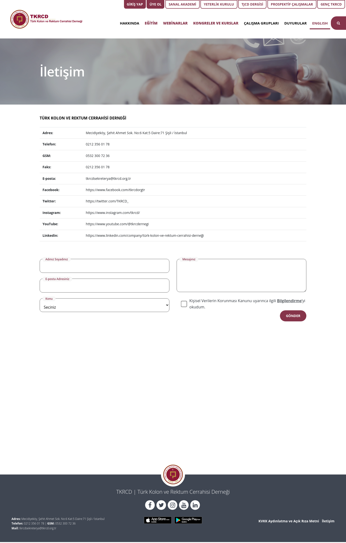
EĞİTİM (151, 23)
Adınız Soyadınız (56, 259)
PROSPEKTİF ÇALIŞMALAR (292, 4)
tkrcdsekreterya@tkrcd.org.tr (108, 178)
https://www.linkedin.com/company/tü (116, 235)
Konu (49, 299)
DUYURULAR (295, 23)
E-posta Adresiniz (57, 279)
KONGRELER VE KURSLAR (215, 23)
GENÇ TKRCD (331, 4)
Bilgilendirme (289, 300)
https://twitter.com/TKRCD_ (107, 201)
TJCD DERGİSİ (252, 4)
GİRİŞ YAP (135, 4)
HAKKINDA (129, 23)
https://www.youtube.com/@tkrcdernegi (117, 224)
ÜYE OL (155, 4)
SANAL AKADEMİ (182, 4)
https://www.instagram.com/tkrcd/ (113, 212)
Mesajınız (188, 259)
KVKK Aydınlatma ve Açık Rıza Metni (289, 521)
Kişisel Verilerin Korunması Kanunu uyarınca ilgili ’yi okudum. (247, 304)
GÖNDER (293, 315)
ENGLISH (320, 23)
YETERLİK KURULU (219, 4)
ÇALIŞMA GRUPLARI (261, 23)
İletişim (328, 521)
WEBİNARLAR (175, 23)
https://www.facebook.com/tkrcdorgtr (115, 189)
